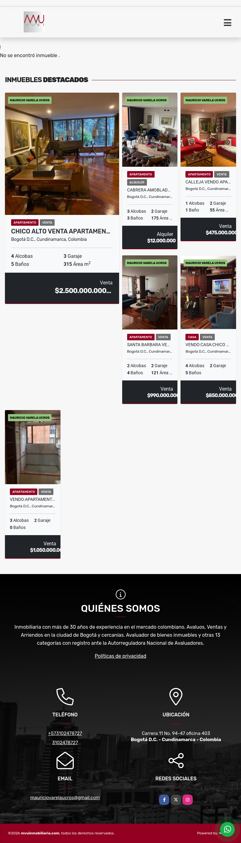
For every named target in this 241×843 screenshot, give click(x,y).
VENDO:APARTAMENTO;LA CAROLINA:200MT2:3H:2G (33, 499)
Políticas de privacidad (120, 656)
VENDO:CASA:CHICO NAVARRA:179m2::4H (208, 344)
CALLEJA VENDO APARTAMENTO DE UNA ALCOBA (208, 181)
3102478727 (65, 742)
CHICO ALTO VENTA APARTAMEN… (60, 231)
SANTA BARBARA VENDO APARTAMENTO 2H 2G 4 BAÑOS (150, 344)
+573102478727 (65, 733)
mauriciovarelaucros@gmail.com (65, 797)
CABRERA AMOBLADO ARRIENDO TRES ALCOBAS (150, 189)
